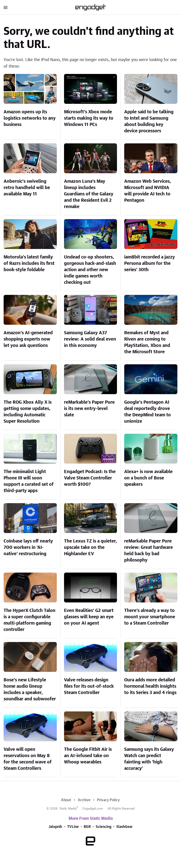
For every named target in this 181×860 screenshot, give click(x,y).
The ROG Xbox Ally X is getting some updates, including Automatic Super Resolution (28, 412)
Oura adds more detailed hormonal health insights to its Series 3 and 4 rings (150, 686)
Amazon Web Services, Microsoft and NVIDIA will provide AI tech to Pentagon (147, 191)
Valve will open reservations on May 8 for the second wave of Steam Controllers (28, 759)
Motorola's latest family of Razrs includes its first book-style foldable (29, 263)
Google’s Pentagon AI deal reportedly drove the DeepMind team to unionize (147, 412)
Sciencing (103, 827)
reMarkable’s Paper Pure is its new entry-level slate (89, 408)
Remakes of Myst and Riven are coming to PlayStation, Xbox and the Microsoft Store (147, 342)
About (66, 800)
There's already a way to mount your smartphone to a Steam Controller (149, 616)
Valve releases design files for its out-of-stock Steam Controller (89, 686)
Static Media (68, 808)
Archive (84, 800)
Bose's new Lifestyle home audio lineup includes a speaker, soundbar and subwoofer (30, 689)
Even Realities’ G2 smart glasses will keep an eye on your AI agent (89, 616)
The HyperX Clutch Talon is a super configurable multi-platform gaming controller (29, 620)
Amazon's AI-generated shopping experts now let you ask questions (28, 339)
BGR (87, 827)
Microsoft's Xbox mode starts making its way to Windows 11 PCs (88, 118)
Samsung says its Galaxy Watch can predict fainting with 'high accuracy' (149, 759)
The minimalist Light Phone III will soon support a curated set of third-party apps (29, 481)
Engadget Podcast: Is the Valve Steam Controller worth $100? (90, 478)
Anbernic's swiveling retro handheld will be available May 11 (27, 187)
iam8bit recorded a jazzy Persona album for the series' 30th (149, 263)
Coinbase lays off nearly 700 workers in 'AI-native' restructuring (28, 547)
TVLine (73, 827)
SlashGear (124, 827)
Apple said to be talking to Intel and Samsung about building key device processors (149, 121)
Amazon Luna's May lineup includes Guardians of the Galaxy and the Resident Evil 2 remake (88, 194)
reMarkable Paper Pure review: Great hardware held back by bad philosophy (148, 550)
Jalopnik (55, 827)
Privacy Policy (108, 800)
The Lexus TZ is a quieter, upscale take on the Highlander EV (90, 547)
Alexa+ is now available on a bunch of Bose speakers (148, 478)
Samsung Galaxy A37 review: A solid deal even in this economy (90, 339)
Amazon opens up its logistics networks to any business (30, 118)
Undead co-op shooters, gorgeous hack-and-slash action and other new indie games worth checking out (90, 270)
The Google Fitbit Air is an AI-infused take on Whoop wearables (88, 755)
